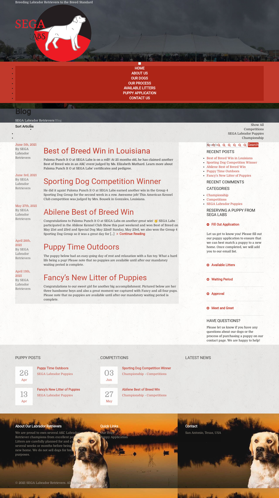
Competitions (254, 129)
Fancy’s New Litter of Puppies (95, 277)
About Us (139, 73)
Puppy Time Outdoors (81, 247)
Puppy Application (139, 93)
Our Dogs (139, 78)
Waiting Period (222, 279)
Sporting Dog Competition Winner (102, 181)
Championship (253, 138)
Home (140, 68)
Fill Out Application (225, 224)
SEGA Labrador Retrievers (34, 120)
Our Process (139, 83)
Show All (257, 125)
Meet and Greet (222, 308)
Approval (217, 294)
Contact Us (139, 98)
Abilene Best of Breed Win (89, 212)
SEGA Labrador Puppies (246, 133)
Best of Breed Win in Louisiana (97, 150)
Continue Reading (130, 234)
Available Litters (139, 88)
